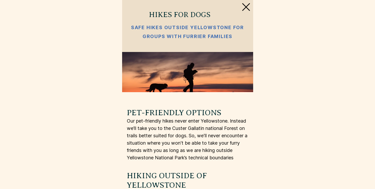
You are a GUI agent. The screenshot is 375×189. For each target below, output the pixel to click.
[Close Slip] (296, 22)
